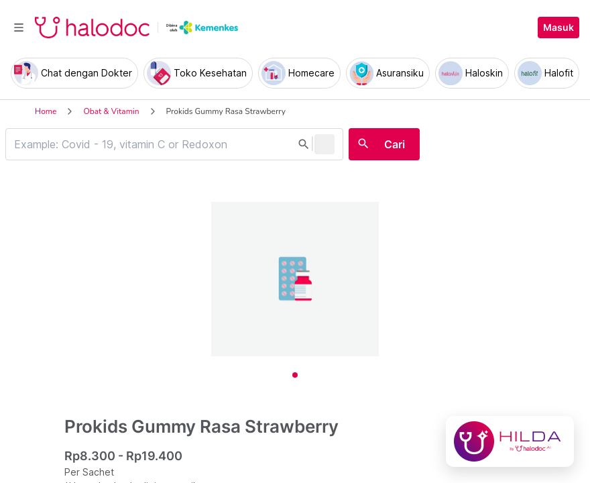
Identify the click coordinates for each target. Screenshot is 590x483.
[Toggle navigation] (19, 27)
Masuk (558, 27)
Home (45, 111)
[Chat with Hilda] (510, 441)
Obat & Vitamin (111, 111)
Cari (394, 144)
